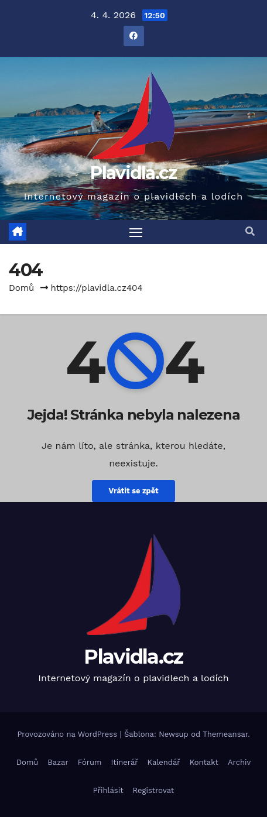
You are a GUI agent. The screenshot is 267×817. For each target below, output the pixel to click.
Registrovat (153, 790)
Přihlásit (108, 790)
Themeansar (225, 734)
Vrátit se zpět (133, 490)
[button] (250, 231)
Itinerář (124, 762)
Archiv (239, 762)
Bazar (57, 762)
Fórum (90, 762)
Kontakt (204, 762)
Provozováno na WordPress (68, 734)
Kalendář (164, 762)
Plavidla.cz (133, 173)
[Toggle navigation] (136, 232)
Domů (21, 288)
